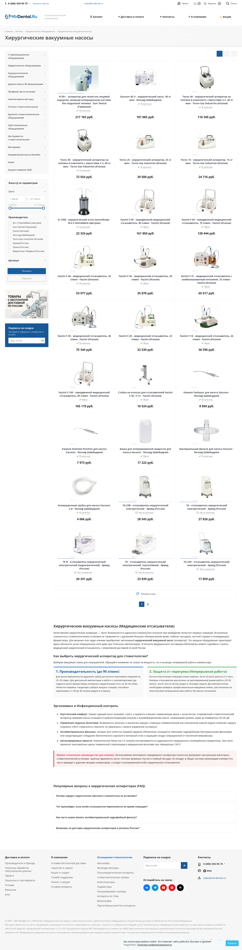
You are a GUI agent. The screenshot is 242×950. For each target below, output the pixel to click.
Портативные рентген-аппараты (116, 905)
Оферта (9, 875)
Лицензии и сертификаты (20, 880)
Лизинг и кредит (60, 882)
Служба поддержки (62, 877)
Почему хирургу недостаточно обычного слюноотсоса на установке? (96, 796)
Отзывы (9, 885)
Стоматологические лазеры (113, 877)
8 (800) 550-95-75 (213, 863)
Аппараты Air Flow (107, 896)
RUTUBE (180, 887)
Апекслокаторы (106, 882)
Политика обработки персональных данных (18, 869)
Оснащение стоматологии (114, 857)
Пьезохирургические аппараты (115, 872)
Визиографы (104, 900)
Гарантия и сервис (62, 867)
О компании (59, 857)
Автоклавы (103, 863)
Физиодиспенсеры (108, 867)
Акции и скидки (60, 872)
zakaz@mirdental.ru (93, 3)
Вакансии (10, 889)
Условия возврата (61, 886)
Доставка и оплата (17, 857)
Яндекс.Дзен (172, 887)
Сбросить (27, 278)
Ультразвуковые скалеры (111, 891)
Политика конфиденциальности (154, 944)
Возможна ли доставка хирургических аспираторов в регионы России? (98, 828)
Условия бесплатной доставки (68, 863)
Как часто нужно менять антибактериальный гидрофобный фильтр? (96, 817)
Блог (7, 894)
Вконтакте (146, 887)
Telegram (155, 887)
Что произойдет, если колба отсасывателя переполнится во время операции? (102, 806)
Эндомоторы (104, 886)
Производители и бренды (20, 863)
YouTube (163, 887)
